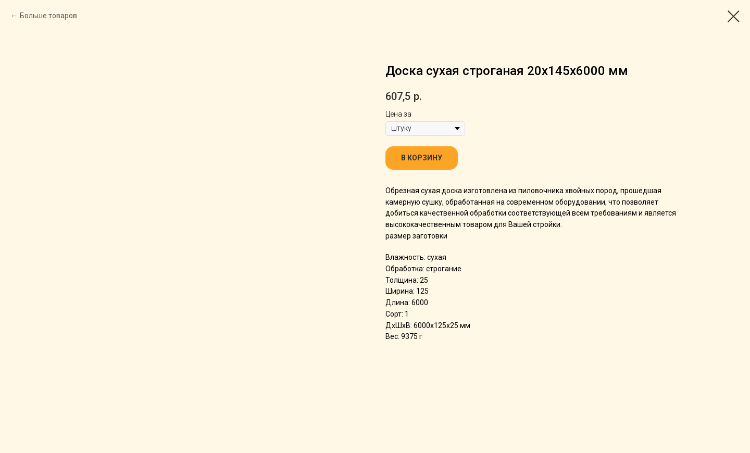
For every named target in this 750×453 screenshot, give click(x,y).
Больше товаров (48, 15)
